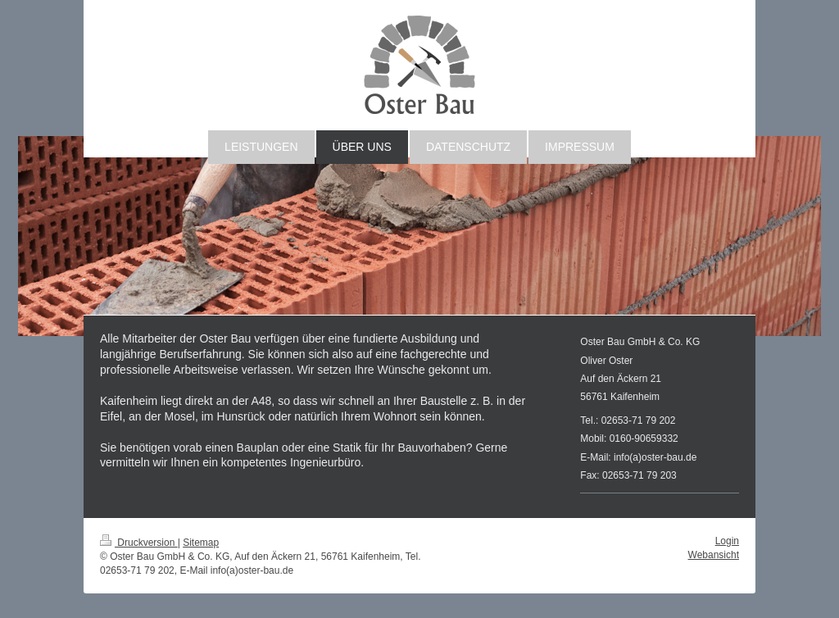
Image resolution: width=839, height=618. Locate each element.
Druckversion (139, 542)
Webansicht (713, 555)
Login (727, 541)
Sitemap (201, 542)
